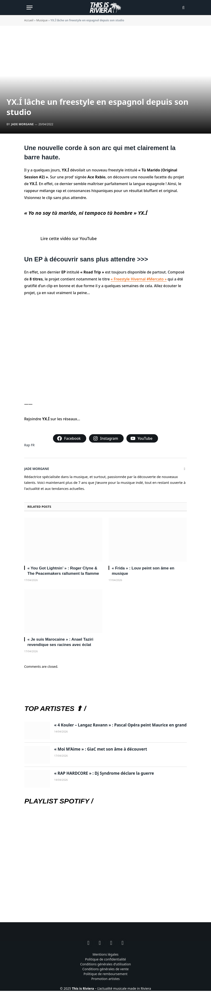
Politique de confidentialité (105, 959)
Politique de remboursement (105, 974)
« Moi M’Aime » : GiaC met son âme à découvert (100, 749)
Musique (42, 20)
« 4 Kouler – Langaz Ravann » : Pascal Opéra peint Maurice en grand (120, 725)
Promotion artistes (105, 979)
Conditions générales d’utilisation (105, 964)
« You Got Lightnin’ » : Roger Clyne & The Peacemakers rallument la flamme (63, 571)
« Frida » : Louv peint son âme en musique (143, 571)
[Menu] (29, 7)
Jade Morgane (22, 124)
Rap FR (29, 445)
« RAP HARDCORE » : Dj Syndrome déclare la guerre (104, 773)
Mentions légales (105, 954)
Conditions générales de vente (105, 969)
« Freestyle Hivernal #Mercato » (139, 279)
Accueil (28, 20)
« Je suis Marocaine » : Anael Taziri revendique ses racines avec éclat (60, 642)
